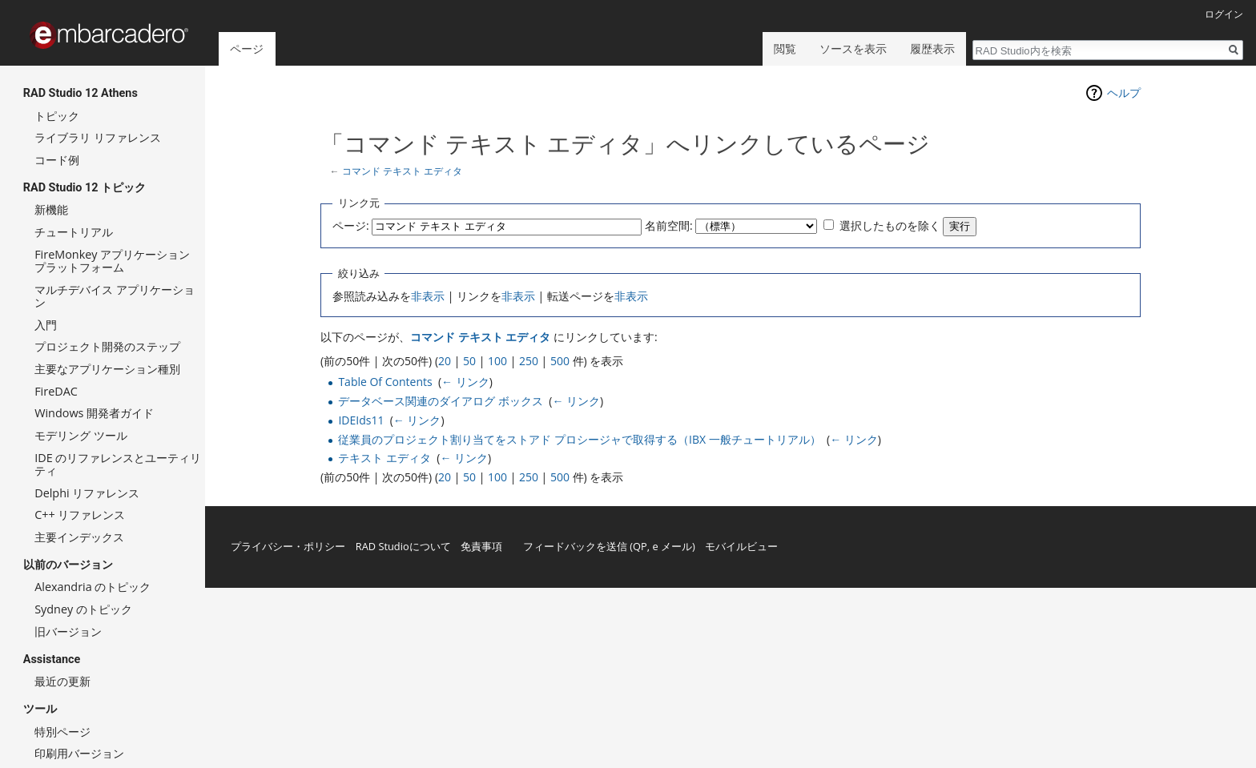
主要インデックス (79, 537)
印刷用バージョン (79, 753)
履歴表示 (932, 48)
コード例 (56, 159)
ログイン (1224, 14)
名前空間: (669, 225)
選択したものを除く (889, 225)
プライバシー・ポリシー (288, 546)
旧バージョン (68, 631)
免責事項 (481, 546)
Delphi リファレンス (86, 493)
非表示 (428, 296)
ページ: (350, 225)
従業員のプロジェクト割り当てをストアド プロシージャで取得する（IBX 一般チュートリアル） (579, 439)
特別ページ (62, 731)
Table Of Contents (385, 381)
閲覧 (785, 48)
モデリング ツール (80, 435)
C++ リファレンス (79, 514)
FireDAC (56, 391)
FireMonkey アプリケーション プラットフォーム (112, 261)
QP (640, 546)
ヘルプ (1124, 92)
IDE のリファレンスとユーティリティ (117, 464)
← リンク (465, 381)
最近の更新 (62, 681)
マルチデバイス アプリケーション (114, 296)
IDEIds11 (361, 420)
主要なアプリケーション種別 (107, 368)
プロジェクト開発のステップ (107, 346)
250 (528, 360)
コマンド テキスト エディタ (402, 170)
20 (444, 360)
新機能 (51, 209)
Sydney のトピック (83, 609)
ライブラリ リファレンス (97, 137)
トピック (56, 115)
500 (560, 360)
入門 (45, 324)
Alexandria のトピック (92, 586)
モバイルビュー (741, 546)
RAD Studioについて (403, 546)
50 (469, 360)
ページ (247, 48)
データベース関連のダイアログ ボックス (440, 400)
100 (497, 360)
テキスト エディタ (384, 457)
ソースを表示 (853, 48)
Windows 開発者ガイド (94, 412)
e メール (672, 546)
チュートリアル (73, 231)
